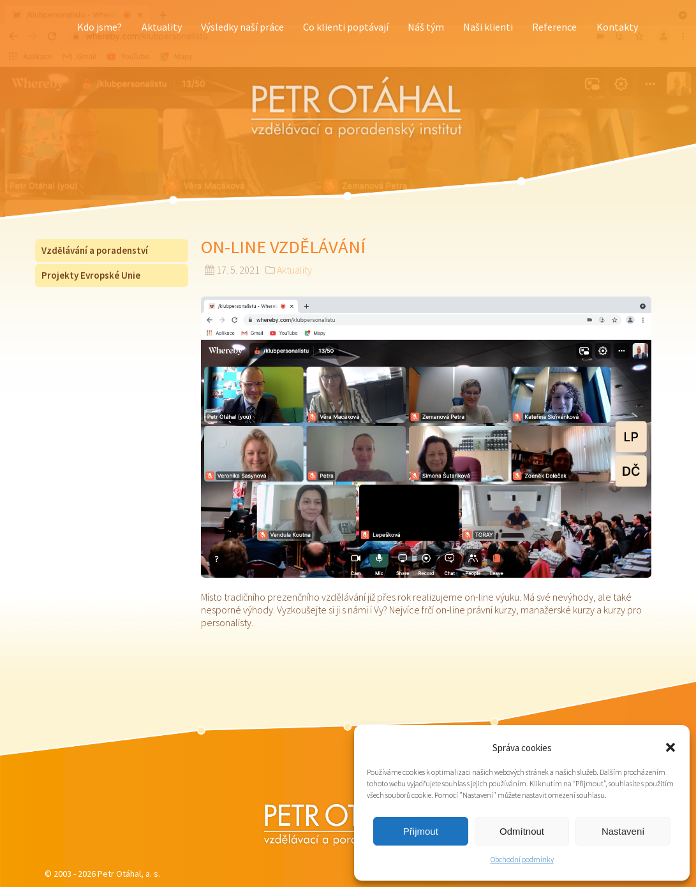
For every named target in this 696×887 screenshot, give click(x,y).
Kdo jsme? (99, 26)
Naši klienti (488, 26)
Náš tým (426, 26)
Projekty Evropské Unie (90, 275)
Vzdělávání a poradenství (94, 250)
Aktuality (162, 26)
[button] (670, 747)
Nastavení (623, 831)
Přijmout (420, 831)
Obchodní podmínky (522, 859)
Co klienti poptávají (346, 26)
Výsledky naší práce (242, 26)
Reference (554, 26)
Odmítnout (522, 831)
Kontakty (617, 26)
